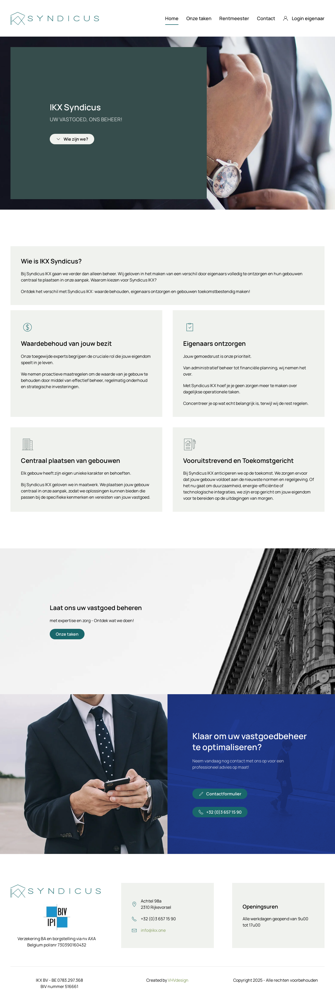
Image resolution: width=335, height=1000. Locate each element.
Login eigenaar (304, 18)
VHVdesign (178, 980)
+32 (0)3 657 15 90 (220, 812)
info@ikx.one (153, 930)
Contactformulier (219, 794)
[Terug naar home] (55, 18)
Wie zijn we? (72, 139)
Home (171, 18)
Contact (266, 18)
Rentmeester (234, 18)
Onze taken (198, 18)
